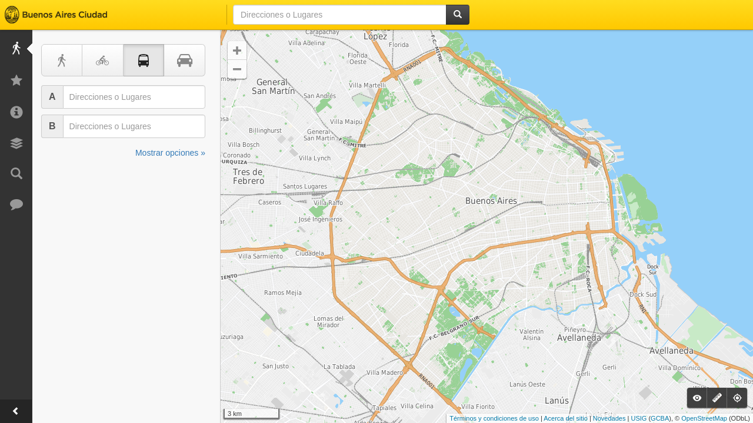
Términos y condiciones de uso (494, 418)
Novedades (609, 418)
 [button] (237, 50)
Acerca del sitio (566, 418)
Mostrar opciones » (170, 152)
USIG (639, 418)
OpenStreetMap (704, 418)
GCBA (660, 418)
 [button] (237, 69)
